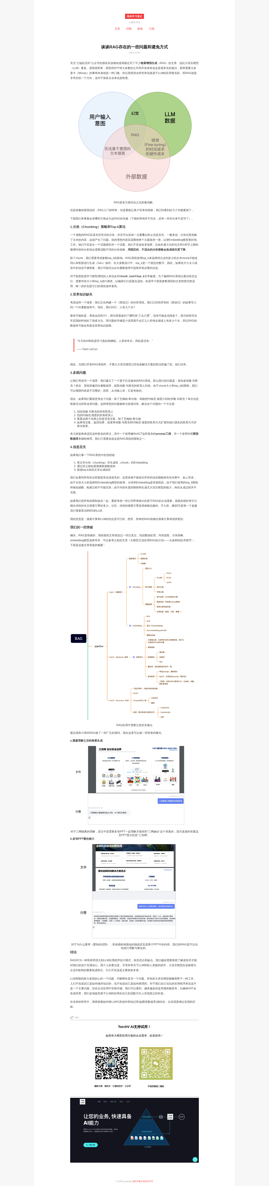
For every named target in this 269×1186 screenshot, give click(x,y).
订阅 (151, 28)
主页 (117, 28)
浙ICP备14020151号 (143, 1181)
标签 (140, 28)
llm (77, 1017)
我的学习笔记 (134, 16)
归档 (129, 28)
